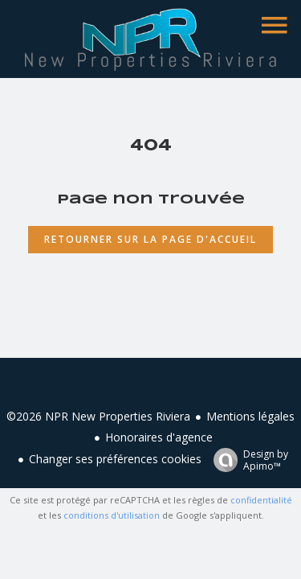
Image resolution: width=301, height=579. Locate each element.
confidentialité (261, 500)
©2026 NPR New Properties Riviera (98, 416)
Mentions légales (250, 416)
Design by (246, 459)
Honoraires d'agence (159, 437)
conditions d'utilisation (111, 515)
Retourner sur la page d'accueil (150, 239)
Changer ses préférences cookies (115, 458)
